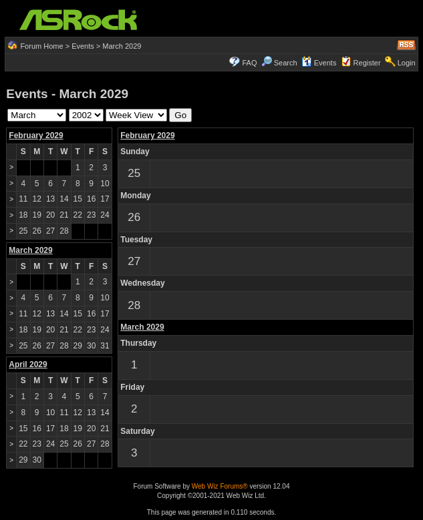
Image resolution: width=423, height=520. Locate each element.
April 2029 (28, 364)
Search (285, 63)
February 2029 (36, 135)
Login (407, 63)
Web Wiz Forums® (220, 486)
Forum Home (41, 46)
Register (367, 63)
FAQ (250, 63)
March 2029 (142, 327)
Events (83, 46)
